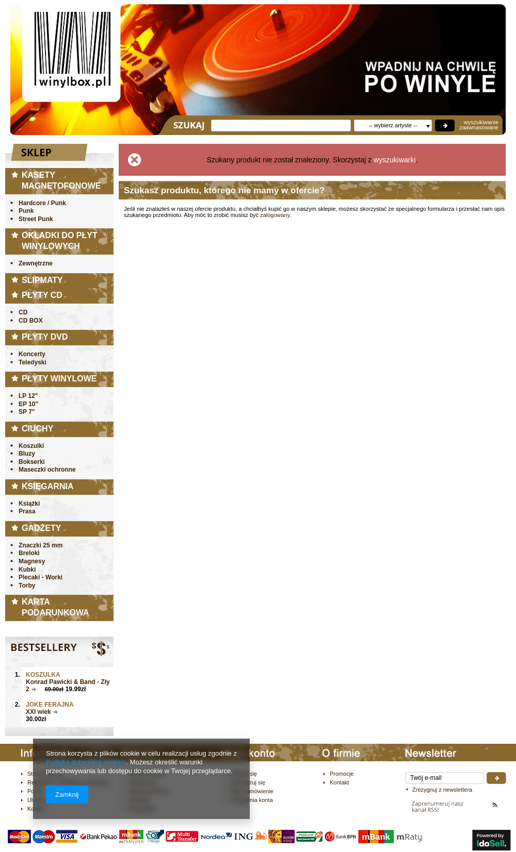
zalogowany (274, 215)
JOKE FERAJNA (50, 704)
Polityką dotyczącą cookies (86, 762)
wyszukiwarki (395, 160)
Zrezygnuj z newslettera (442, 790)
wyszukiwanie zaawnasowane (478, 125)
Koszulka (43, 674)
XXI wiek (38, 711)
